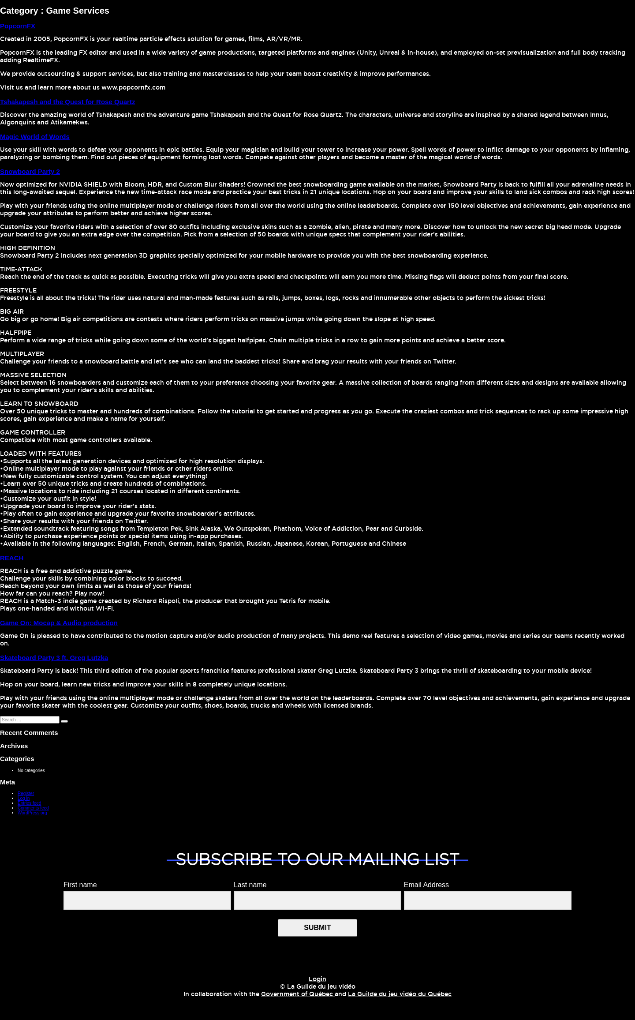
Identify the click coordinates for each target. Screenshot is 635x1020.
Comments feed (33, 808)
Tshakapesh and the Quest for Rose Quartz (67, 101)
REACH (11, 558)
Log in (24, 798)
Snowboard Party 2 (30, 171)
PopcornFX (17, 26)
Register (26, 793)
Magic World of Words (35, 136)
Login (317, 979)
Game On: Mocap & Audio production (59, 622)
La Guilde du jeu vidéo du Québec (400, 994)
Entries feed (29, 803)
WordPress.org (32, 812)
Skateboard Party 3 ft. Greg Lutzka (54, 657)
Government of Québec (298, 994)
